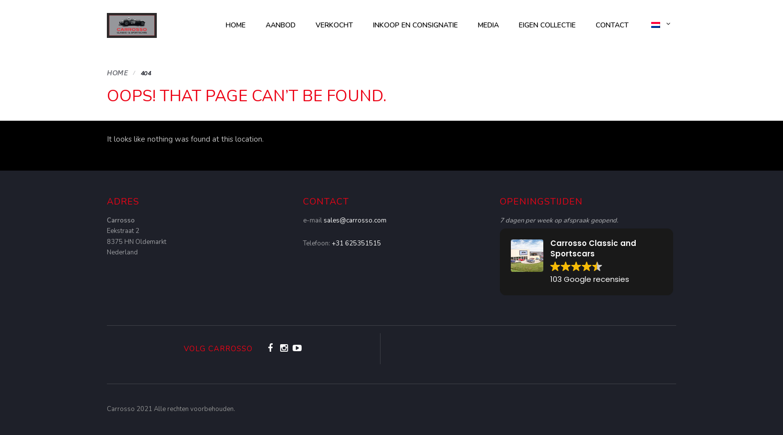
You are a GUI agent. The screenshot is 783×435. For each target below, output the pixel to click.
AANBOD (281, 25)
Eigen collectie (547, 25)
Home (236, 25)
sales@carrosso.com (355, 220)
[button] (587, 261)
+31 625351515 (356, 243)
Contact (612, 25)
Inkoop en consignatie (415, 25)
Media (488, 25)
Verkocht (334, 25)
